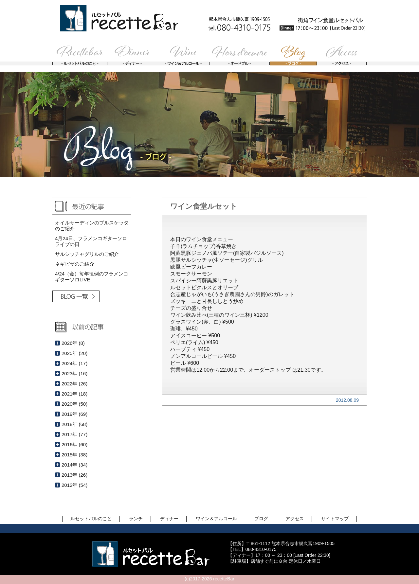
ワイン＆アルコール (216, 518)
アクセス (294, 518)
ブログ (261, 518)
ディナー (169, 518)
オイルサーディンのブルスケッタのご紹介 (92, 225)
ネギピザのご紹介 (74, 264)
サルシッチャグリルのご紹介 (87, 254)
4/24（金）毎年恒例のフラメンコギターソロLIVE (91, 276)
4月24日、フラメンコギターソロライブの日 (91, 241)
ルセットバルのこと (91, 518)
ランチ (136, 518)
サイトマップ (335, 518)
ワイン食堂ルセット (203, 206)
